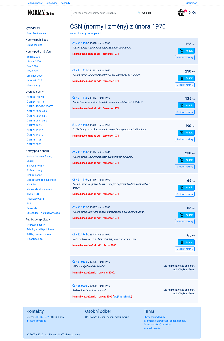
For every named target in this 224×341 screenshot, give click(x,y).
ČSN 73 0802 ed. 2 (37, 111)
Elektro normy (34, 175)
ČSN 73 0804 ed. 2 (37, 115)
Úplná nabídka (34, 45)
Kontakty (65, 3)
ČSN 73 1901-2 (35, 130)
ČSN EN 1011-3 (35, 101)
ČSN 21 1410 (79, 43)
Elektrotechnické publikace (41, 179)
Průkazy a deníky (36, 224)
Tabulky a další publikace (40, 229)
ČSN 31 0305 (79, 261)
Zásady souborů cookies (157, 324)
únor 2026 (32, 66)
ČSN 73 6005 (34, 144)
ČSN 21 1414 (79, 152)
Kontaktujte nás (152, 328)
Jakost (30, 160)
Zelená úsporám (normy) (40, 156)
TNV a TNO (33, 194)
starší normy (33, 85)
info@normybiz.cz (36, 320)
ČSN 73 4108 (34, 139)
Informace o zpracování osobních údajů (165, 320)
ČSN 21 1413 (79, 125)
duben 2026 (33, 56)
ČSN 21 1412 (79, 97)
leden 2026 (33, 71)
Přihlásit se (191, 3)
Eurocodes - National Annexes (43, 212)
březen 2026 (34, 61)
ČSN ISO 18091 (35, 97)
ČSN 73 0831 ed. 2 (37, 120)
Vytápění (31, 184)
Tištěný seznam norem (39, 234)
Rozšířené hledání (36, 33)
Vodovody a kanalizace (39, 189)
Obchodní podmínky (154, 317)
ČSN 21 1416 (79, 179)
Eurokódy (32, 208)
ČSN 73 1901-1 (35, 125)
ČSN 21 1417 (79, 207)
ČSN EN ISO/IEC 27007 (40, 106)
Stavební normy (35, 165)
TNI (29, 203)
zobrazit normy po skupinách (85, 33)
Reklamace (52, 3)
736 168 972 (42, 317)
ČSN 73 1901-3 (35, 134)
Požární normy (34, 170)
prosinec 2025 (35, 75)
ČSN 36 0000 (79, 285)
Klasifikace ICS (35, 238)
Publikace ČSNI (35, 198)
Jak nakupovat (34, 3)
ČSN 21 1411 (79, 70)
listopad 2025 (34, 80)
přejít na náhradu (122, 296)
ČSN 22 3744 (79, 234)
